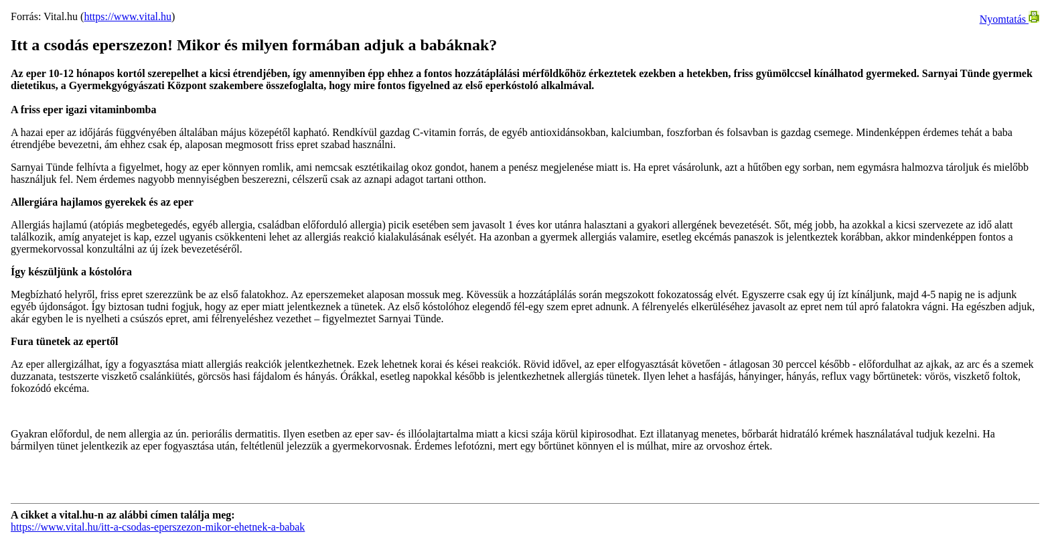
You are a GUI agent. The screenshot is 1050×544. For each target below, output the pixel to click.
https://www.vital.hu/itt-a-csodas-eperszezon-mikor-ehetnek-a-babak (158, 527)
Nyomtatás (1009, 19)
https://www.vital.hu (127, 16)
